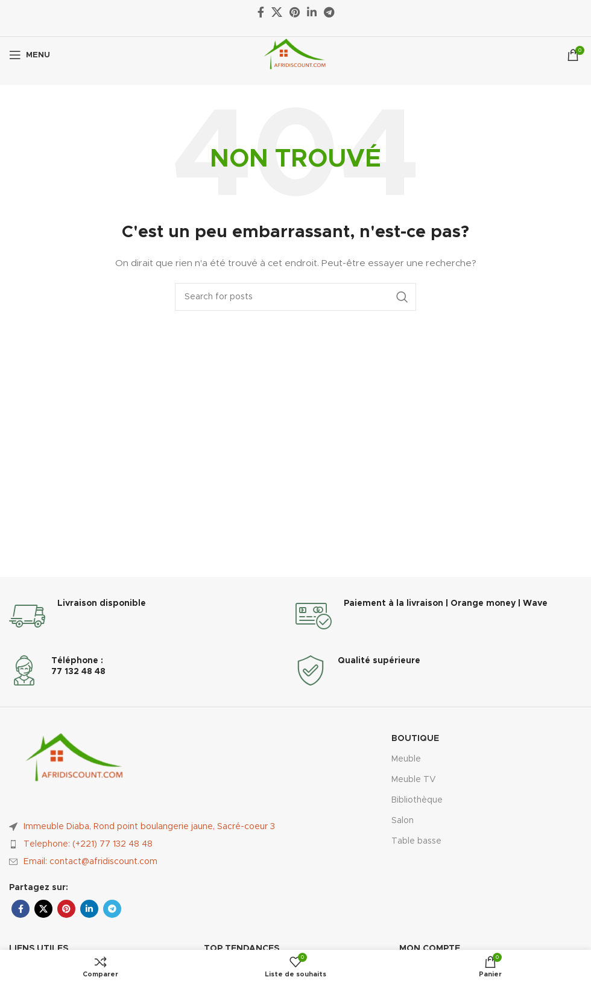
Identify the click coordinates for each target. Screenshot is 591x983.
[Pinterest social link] (66, 909)
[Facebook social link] (20, 909)
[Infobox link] (152, 616)
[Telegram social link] (112, 909)
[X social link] (43, 909)
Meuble (406, 759)
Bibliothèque (417, 800)
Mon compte (429, 948)
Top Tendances (241, 948)
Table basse (416, 841)
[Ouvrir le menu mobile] (29, 55)
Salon (402, 820)
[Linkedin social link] (89, 909)
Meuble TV (413, 779)
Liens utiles (38, 948)
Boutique (415, 738)
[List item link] (152, 844)
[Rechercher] (295, 297)
